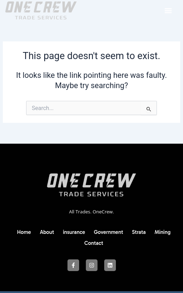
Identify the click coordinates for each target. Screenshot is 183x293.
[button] (168, 10)
